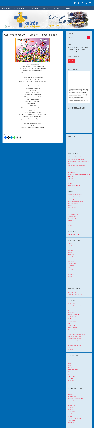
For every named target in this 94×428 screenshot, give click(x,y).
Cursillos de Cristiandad (73, 316)
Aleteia (69, 363)
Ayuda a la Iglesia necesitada (75, 194)
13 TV (69, 358)
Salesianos (70, 343)
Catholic (70, 365)
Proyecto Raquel (72, 218)
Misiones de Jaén (72, 216)
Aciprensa (70, 361)
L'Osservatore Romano (73, 369)
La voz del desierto (72, 263)
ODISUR (70, 371)
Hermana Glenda (72, 256)
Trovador (70, 280)
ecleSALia (70, 403)
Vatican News (71, 380)
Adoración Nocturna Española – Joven (77, 308)
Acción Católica (71, 303)
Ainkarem (70, 243)
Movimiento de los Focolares (74, 338)
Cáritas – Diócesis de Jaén (74, 196)
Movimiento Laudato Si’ (73, 234)
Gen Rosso (70, 250)
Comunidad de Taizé (73, 312)
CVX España (71, 318)
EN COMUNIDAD (19, 8)
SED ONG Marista (72, 220)
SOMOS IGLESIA (73, 154)
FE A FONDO (57, 8)
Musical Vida (71, 272)
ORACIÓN (46, 8)
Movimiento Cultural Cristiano (75, 336)
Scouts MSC (71, 347)
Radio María (70, 374)
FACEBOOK (71, 136)
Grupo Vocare (71, 254)
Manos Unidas (71, 212)
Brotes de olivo (71, 245)
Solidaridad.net (71, 223)
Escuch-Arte (71, 248)
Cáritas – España (72, 199)
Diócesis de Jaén (72, 172)
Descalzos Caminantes (73, 400)
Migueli (69, 267)
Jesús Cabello (71, 261)
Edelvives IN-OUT (72, 405)
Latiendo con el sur (72, 210)
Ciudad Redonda (72, 396)
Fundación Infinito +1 (72, 411)
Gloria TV (70, 367)
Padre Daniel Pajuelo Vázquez (75, 418)
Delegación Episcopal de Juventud (76, 170)
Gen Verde (70, 252)
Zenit (69, 382)
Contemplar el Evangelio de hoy (75, 398)
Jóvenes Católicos (72, 325)
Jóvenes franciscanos (73, 329)
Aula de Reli (70, 392)
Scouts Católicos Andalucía (74, 345)
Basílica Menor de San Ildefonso (75, 157)
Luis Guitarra (71, 265)
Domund (70, 205)
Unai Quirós (70, 283)
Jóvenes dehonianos (72, 327)
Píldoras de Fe (71, 420)
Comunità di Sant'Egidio (73, 314)
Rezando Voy (71, 422)
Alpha (69, 310)
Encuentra (70, 409)
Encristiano (70, 407)
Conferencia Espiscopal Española (76, 159)
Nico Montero (71, 274)
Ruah (69, 278)
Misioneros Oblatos (72, 332)
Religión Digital (71, 376)
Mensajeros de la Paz (73, 214)
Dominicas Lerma (72, 292)
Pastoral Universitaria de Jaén (75, 178)
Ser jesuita (70, 349)
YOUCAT (68, 8)
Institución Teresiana (72, 321)
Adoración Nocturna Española (75, 305)
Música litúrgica (71, 269)
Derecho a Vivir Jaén (72, 203)
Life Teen (70, 416)
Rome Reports (71, 378)
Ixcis (69, 259)
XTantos (70, 225)
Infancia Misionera (72, 207)
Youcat (69, 424)
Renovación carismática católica (75, 340)
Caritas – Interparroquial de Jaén (75, 201)
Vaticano (70, 183)
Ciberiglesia (70, 394)
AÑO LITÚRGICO (34, 8)
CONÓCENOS (6, 8)
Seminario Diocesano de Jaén (75, 181)
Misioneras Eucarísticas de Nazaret (76, 294)
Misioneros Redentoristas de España (76, 334)
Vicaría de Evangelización (74, 185)
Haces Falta (70, 414)
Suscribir (71, 61)
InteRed (69, 323)
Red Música (70, 276)
